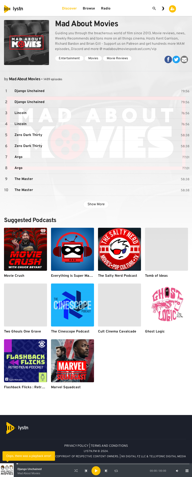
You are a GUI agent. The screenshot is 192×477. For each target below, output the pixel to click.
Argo (18, 157)
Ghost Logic (155, 332)
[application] (96, 471)
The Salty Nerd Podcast (117, 276)
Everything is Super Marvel (73, 276)
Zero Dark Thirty (28, 135)
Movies (93, 58)
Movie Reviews (117, 58)
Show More (96, 204)
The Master (23, 179)
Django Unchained (30, 469)
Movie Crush (14, 276)
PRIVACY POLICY (76, 446)
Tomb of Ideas (156, 276)
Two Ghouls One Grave (22, 332)
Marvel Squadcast (66, 387)
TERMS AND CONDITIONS (109, 446)
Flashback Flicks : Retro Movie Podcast (36, 387)
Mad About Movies (29, 473)
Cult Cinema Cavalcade (117, 332)
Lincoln (20, 113)
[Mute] (177, 471)
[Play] (96, 470)
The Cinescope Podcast (70, 332)
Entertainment (69, 58)
